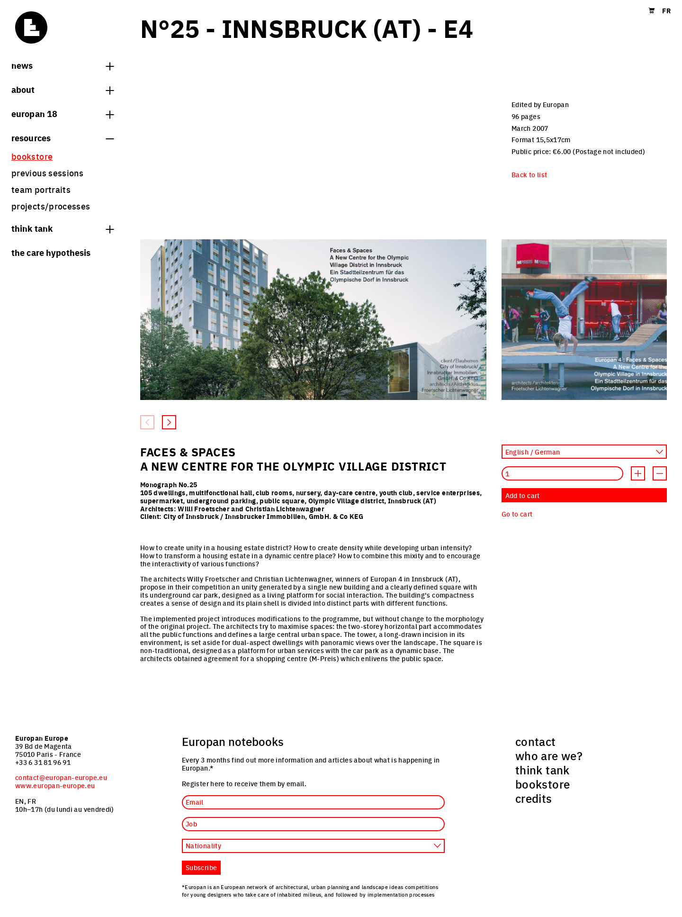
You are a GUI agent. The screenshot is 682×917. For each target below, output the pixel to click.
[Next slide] (169, 422)
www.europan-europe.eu (55, 785)
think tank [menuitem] (542, 770)
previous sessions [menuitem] (47, 173)
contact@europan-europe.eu (61, 777)
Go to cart (517, 513)
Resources (62, 137)
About (62, 89)
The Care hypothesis (50, 252)
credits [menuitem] (533, 798)
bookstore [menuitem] (32, 156)
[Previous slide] (147, 422)
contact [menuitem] (535, 741)
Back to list (529, 174)
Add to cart (522, 495)
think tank (62, 228)
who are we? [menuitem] (549, 755)
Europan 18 (62, 113)
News (62, 65)
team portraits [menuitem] (41, 189)
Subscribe (201, 867)
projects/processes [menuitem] (50, 206)
